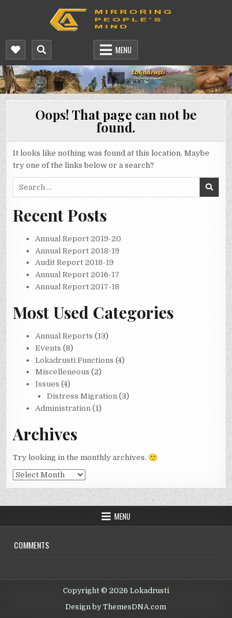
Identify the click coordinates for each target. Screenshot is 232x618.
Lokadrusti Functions (74, 360)
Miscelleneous (62, 371)
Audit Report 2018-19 (74, 262)
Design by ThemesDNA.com (115, 607)
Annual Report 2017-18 (77, 286)
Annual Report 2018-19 (77, 251)
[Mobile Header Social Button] (15, 50)
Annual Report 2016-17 (77, 274)
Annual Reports (64, 336)
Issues (47, 384)
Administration (63, 408)
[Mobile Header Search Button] (41, 50)
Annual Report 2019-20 (78, 238)
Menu (123, 50)
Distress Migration (82, 396)
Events (48, 348)
